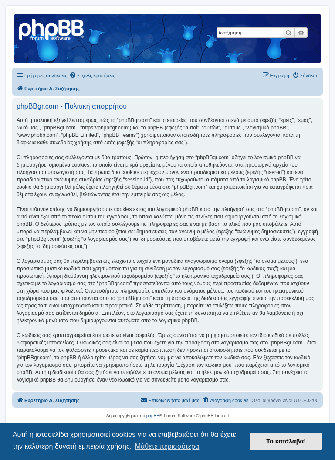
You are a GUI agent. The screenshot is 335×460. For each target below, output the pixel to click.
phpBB (152, 415)
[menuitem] (92, 75)
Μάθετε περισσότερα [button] (167, 446)
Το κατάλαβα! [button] (286, 441)
